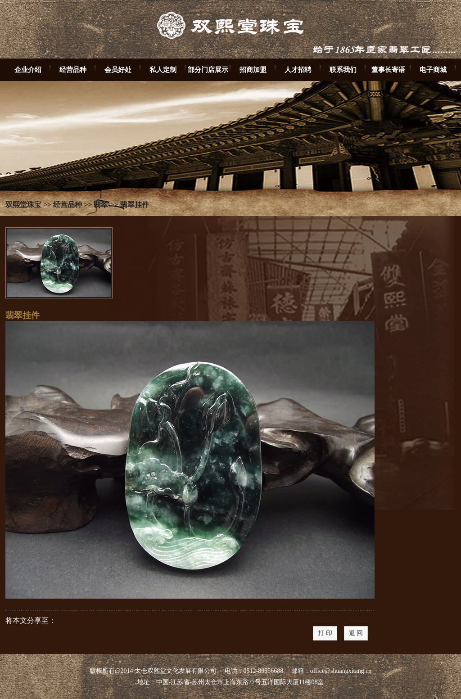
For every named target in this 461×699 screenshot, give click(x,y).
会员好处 (117, 69)
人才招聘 (298, 69)
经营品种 (72, 69)
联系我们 (343, 69)
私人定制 (162, 69)
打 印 (325, 633)
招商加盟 (253, 69)
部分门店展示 (208, 69)
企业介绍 (27, 69)
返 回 (356, 633)
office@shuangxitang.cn (341, 670)
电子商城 (433, 69)
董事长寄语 (388, 69)
